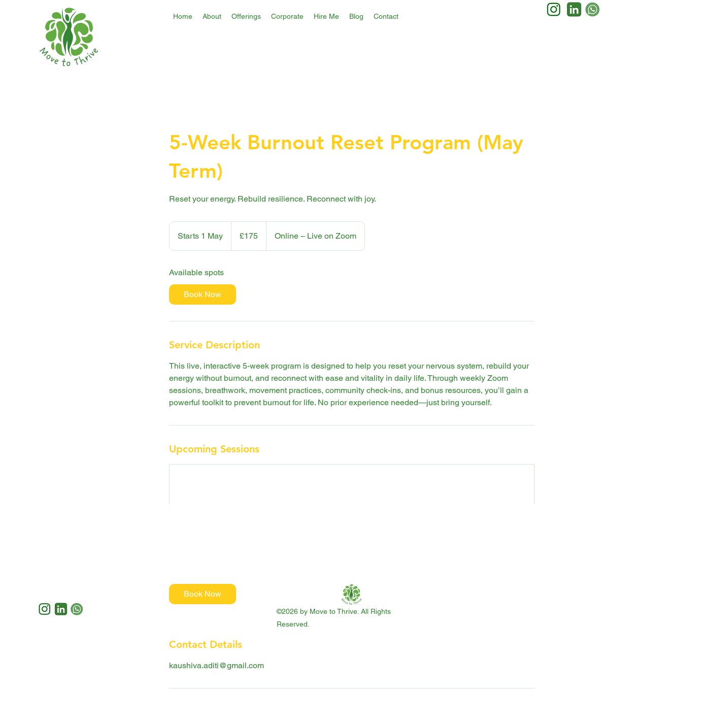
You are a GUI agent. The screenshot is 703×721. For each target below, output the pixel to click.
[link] (202, 294)
